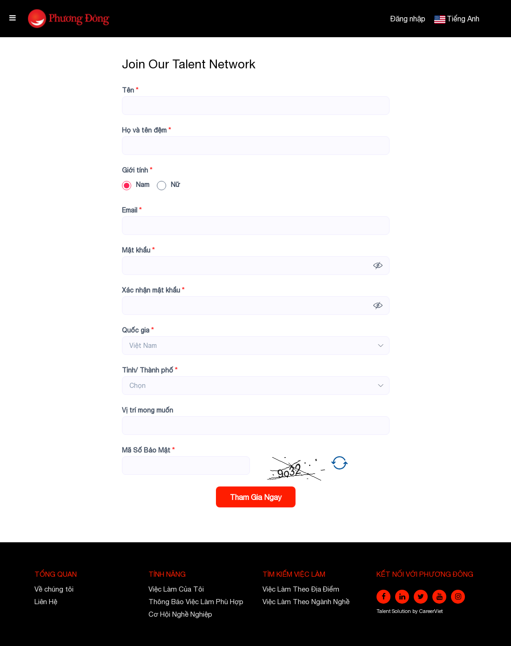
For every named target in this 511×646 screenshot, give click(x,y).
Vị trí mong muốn (147, 410)
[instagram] (458, 597)
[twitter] (421, 597)
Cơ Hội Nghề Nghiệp (180, 614)
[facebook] (383, 597)
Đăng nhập (407, 18)
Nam (135, 184)
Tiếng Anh (463, 18)
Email (131, 210)
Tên (130, 90)
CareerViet (431, 611)
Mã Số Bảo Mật (148, 450)
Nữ (168, 184)
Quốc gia (138, 330)
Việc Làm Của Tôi (176, 589)
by (415, 611)
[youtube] (439, 597)
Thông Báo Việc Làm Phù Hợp (195, 602)
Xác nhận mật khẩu (153, 290)
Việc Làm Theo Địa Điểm (300, 589)
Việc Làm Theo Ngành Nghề (306, 602)
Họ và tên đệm (146, 130)
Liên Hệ (45, 602)
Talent (384, 611)
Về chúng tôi (54, 589)
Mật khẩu (138, 250)
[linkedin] (402, 597)
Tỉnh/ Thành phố (149, 370)
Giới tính (137, 170)
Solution (402, 611)
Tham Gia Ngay (256, 497)
